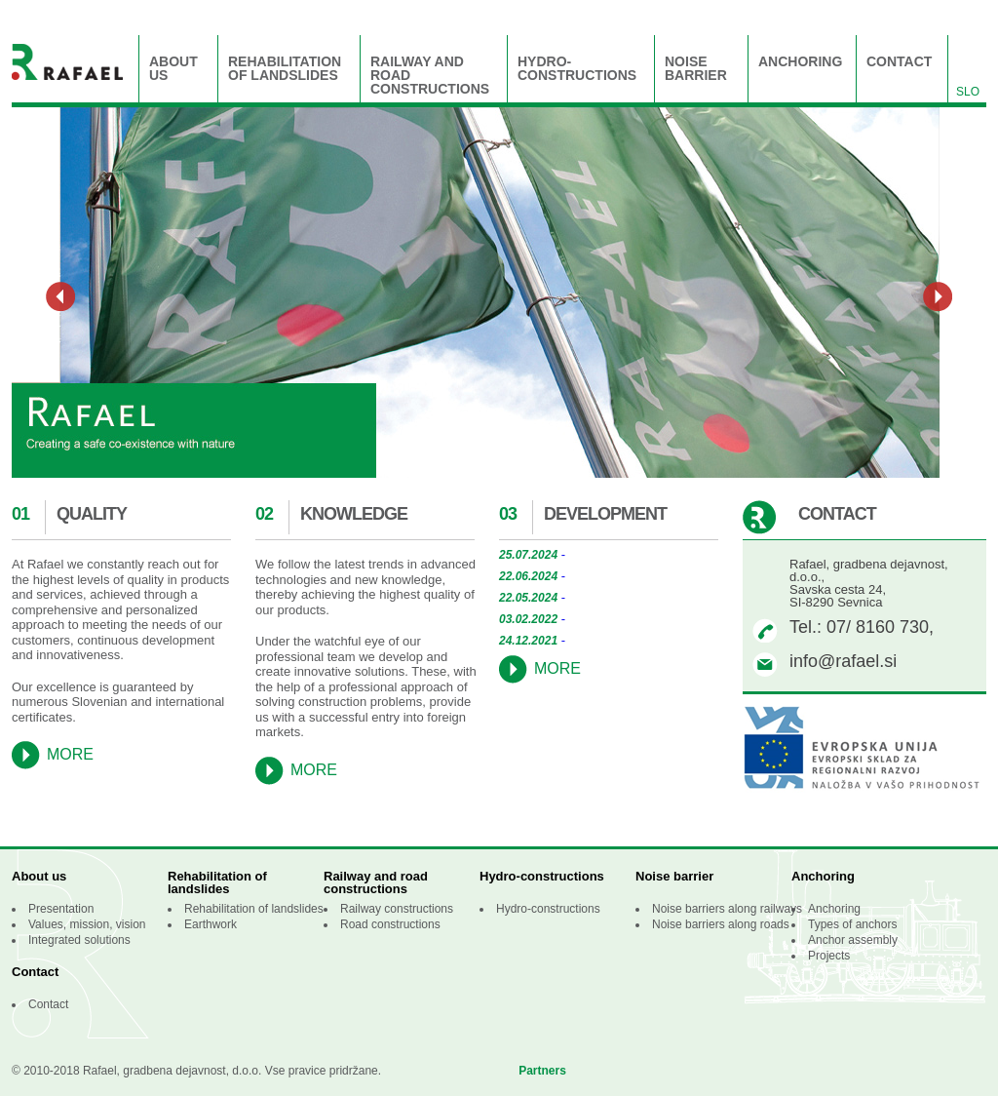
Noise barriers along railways (727, 909)
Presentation (61, 909)
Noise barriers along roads (720, 924)
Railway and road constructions (429, 76)
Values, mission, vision (87, 924)
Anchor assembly (853, 940)
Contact (899, 62)
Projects (829, 955)
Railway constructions (396, 909)
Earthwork (210, 924)
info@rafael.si (843, 661)
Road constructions (390, 924)
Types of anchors (852, 924)
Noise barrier (696, 69)
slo (967, 91)
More (70, 754)
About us (173, 69)
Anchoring (800, 62)
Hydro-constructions (577, 69)
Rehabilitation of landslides (284, 69)
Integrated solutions (79, 940)
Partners (542, 1070)
